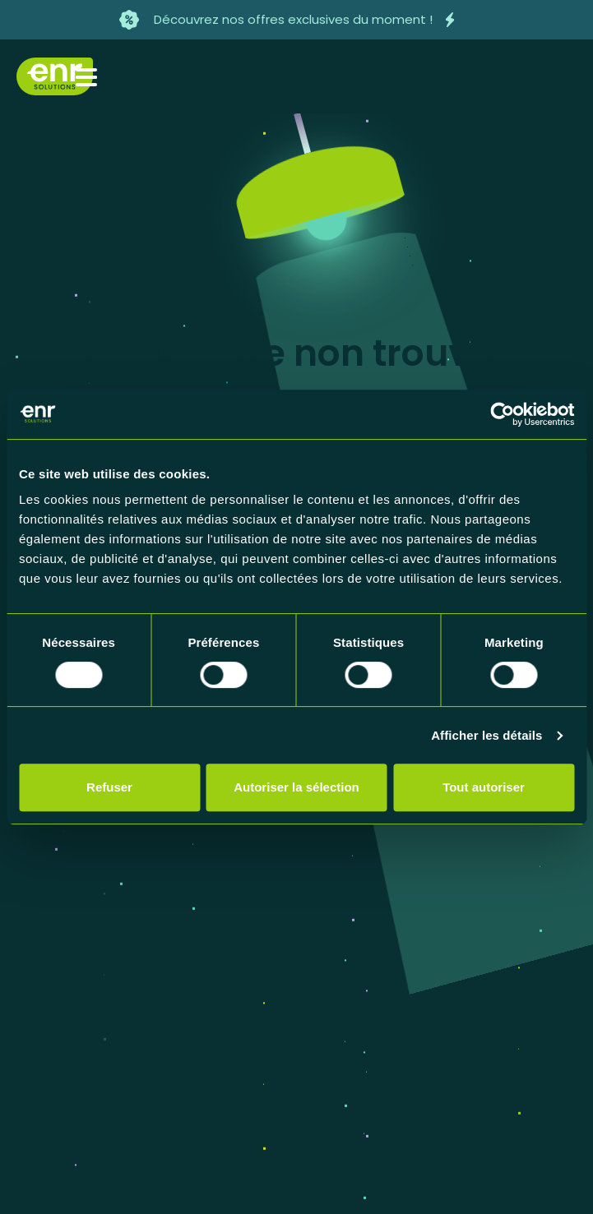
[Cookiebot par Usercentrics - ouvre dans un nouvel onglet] (502, 414)
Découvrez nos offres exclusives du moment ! (293, 19)
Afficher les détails (486, 735)
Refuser (109, 787)
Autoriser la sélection (296, 787)
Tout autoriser (483, 787)
